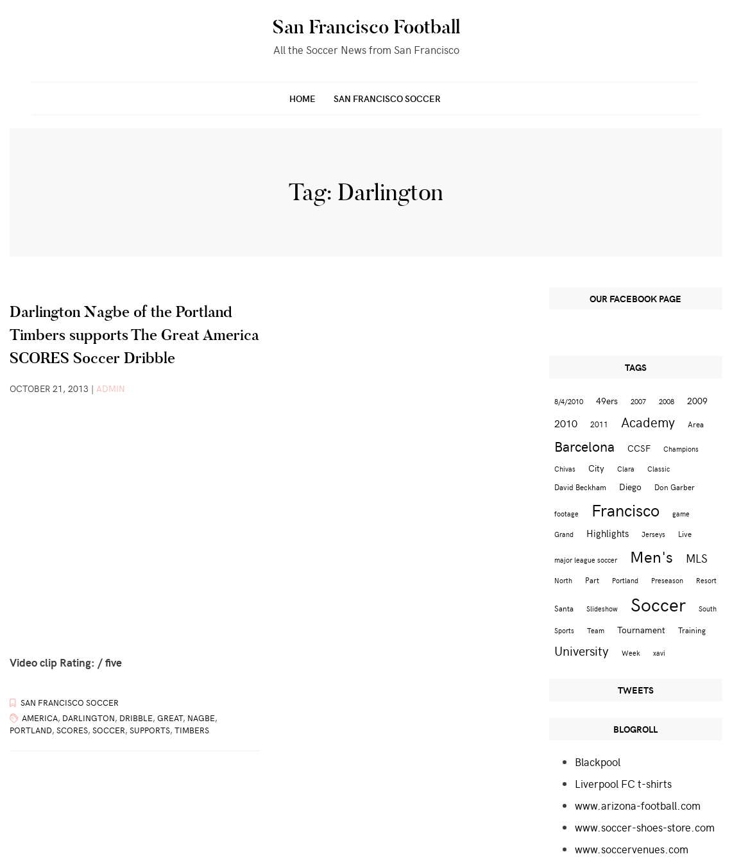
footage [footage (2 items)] (566, 513)
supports (150, 730)
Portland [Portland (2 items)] (625, 580)
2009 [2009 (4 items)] (697, 401)
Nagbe (201, 718)
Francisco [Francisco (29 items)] (626, 510)
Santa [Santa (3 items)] (564, 607)
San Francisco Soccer (387, 98)
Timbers (191, 730)
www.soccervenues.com (631, 849)
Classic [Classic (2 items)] (658, 468)
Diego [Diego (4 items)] (630, 487)
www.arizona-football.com (638, 805)
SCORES (72, 730)
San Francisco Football (366, 27)
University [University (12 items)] (581, 650)
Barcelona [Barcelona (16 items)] (584, 446)
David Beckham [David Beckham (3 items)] (580, 486)
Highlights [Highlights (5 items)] (607, 533)
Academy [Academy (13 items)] (648, 422)
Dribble (136, 718)
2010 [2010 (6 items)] (565, 423)
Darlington (88, 718)
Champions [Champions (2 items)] (681, 449)
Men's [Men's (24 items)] (651, 556)
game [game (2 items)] (681, 513)
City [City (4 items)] (596, 468)
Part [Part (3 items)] (592, 579)
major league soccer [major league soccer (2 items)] (585, 560)
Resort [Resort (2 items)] (706, 580)
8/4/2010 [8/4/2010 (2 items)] (568, 401)
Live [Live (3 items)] (685, 533)
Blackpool (597, 761)
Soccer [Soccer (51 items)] (658, 604)
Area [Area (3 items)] (696, 423)
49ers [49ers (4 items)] (607, 401)
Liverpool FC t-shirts (623, 783)
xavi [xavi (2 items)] (659, 653)
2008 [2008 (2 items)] (666, 401)
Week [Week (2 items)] (631, 653)
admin (110, 388)
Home (302, 98)
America (40, 718)
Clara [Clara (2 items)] (625, 468)
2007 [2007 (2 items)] (638, 401)
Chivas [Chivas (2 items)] (564, 468)
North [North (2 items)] (563, 580)
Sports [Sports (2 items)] (564, 630)
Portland (31, 730)
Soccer (108, 730)
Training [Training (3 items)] (692, 629)
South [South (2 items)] (708, 608)
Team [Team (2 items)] (595, 630)
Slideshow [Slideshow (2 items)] (602, 608)
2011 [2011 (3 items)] (599, 423)
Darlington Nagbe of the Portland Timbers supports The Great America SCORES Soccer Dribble (134, 335)
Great (170, 718)
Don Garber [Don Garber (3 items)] (674, 486)
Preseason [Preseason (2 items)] (667, 580)
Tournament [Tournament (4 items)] (641, 630)
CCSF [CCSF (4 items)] (639, 448)
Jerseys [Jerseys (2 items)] (653, 534)
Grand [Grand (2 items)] (564, 534)
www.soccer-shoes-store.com (645, 827)
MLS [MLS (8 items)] (697, 558)
